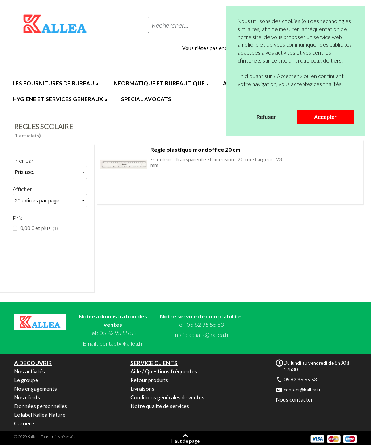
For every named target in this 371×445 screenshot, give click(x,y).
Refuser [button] (266, 117)
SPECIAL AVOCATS (146, 99)
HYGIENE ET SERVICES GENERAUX (58, 99)
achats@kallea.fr (208, 334)
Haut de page (185, 441)
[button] (239, 100)
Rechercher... (169, 25)
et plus (38, 228)
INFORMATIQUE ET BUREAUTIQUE (158, 83)
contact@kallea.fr (121, 343)
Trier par (23, 160)
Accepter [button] (325, 117)
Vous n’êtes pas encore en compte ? (222, 48)
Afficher (22, 188)
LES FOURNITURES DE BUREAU (53, 83)
